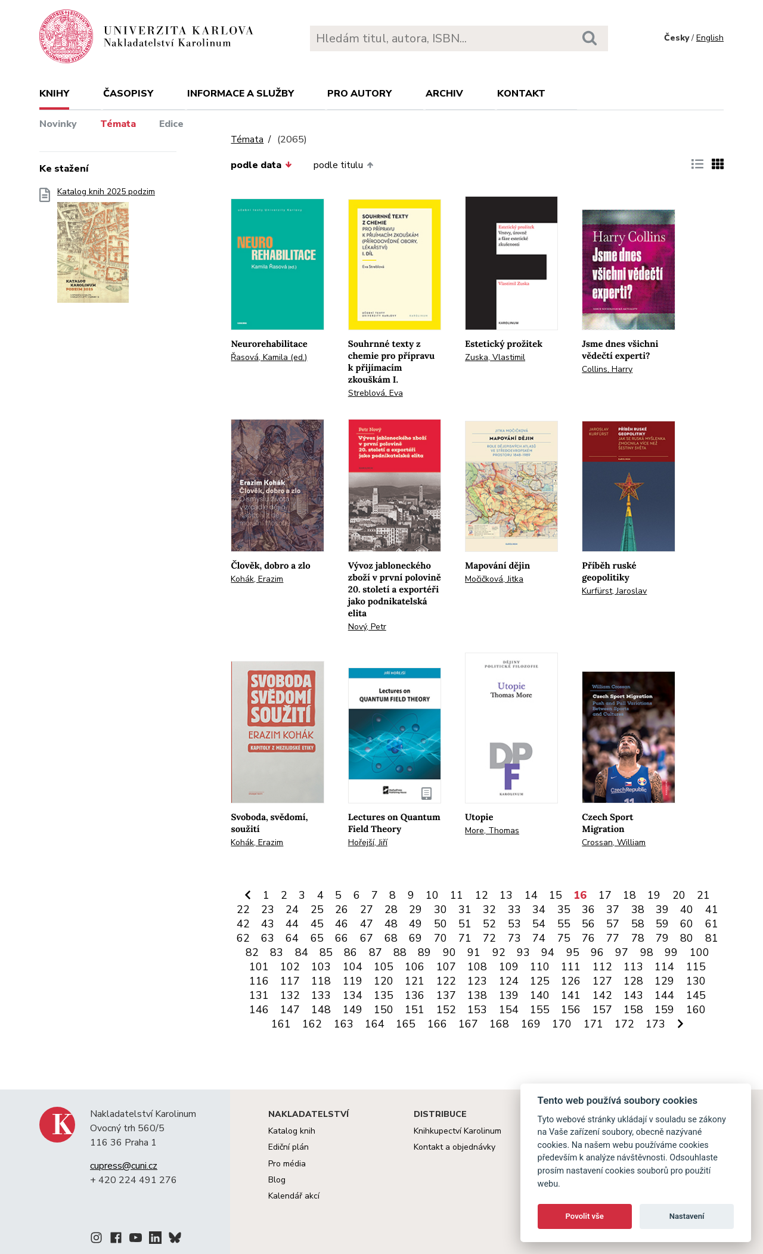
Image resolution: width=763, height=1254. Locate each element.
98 (646, 952)
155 (540, 1009)
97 (621, 952)
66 (341, 938)
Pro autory (359, 93)
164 (374, 1024)
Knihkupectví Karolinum (457, 1131)
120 (383, 981)
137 (446, 995)
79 (662, 938)
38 (637, 909)
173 (655, 1024)
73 (514, 938)
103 (321, 967)
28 (391, 909)
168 (499, 1024)
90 (449, 952)
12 (481, 895)
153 (477, 1009)
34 (538, 909)
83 (276, 952)
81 (711, 938)
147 (290, 1009)
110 (540, 967)
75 (563, 938)
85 (326, 952)
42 (243, 924)
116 (259, 981)
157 (602, 1009)
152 (446, 1009)
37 (612, 909)
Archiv (444, 93)
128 (633, 981)
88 (400, 952)
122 (446, 981)
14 (531, 895)
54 (538, 924)
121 (414, 981)
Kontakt (521, 93)
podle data (261, 165)
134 (352, 995)
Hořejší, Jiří (367, 842)
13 (506, 895)
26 (341, 909)
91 (473, 952)
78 (637, 938)
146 (259, 1009)
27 (366, 909)
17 (605, 895)
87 (375, 952)
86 (350, 952)
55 (563, 924)
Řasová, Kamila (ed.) (269, 357)
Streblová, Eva (375, 393)
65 (317, 938)
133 (321, 995)
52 (489, 924)
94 (547, 952)
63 (267, 938)
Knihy (54, 93)
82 (252, 952)
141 (571, 995)
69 (415, 938)
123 (477, 981)
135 (383, 995)
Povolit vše (585, 1216)
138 (477, 995)
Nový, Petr (367, 626)
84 (301, 952)
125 (540, 981)
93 (523, 952)
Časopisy (128, 93)
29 (415, 909)
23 (267, 909)
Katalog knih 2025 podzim (106, 249)
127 (602, 981)
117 (290, 981)
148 (321, 1009)
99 (671, 952)
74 (538, 938)
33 (514, 909)
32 (489, 909)
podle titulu (343, 165)
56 (588, 924)
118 (321, 981)
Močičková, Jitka (494, 579)
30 (440, 909)
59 (662, 924)
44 (292, 924)
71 (465, 938)
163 (343, 1024)
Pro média (287, 1163)
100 (699, 952)
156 (571, 1009)
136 (414, 995)
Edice (171, 124)
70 (440, 938)
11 (456, 895)
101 (259, 967)
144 (664, 995)
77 (612, 938)
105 (383, 967)
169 (531, 1024)
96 (597, 952)
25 (317, 909)
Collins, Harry (607, 369)
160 (696, 1009)
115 (696, 967)
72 (489, 938)
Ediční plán (288, 1147)
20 (679, 895)
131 (259, 995)
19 (653, 895)
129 (664, 981)
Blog (277, 1179)
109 (509, 967)
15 (555, 895)
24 (292, 909)
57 (612, 924)
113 (633, 967)
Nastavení (687, 1216)
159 (664, 1009)
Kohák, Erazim (257, 579)
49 (415, 924)
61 (711, 924)
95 (572, 952)
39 (662, 909)
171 (593, 1024)
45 (317, 924)
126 (571, 981)
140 (540, 995)
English (710, 38)
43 (267, 924)
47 (366, 924)
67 (366, 938)
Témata (118, 124)
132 (290, 995)
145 (696, 995)
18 (629, 895)
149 (352, 1009)
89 (424, 952)
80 (686, 938)
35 (563, 909)
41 (711, 909)
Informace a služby (240, 93)
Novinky (58, 124)
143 (633, 995)
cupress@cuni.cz (123, 1165)
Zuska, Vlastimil (495, 357)
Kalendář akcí (294, 1196)
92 (498, 952)
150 (383, 1009)
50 (440, 924)
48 (391, 924)
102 (290, 967)
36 (588, 909)
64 (292, 938)
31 (465, 909)
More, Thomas (492, 830)
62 (243, 938)
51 (465, 924)
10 (432, 895)
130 (696, 981)
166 (437, 1024)
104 (352, 967)
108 (477, 967)
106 (414, 967)
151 (414, 1009)
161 (281, 1024)
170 (562, 1024)
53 (514, 924)
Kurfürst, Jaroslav (614, 591)
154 (509, 1009)
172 (624, 1024)
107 (446, 967)
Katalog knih (291, 1131)
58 (637, 924)
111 (571, 967)
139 (509, 995)
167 (468, 1024)
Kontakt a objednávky (454, 1147)
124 (509, 981)
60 (686, 924)
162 (312, 1024)
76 (588, 938)
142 (602, 995)
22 (243, 909)
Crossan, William (614, 842)
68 (391, 938)
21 (703, 895)
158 (633, 1009)
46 (341, 924)
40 (686, 909)
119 (352, 981)
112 (602, 967)
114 (664, 967)
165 (405, 1024)
